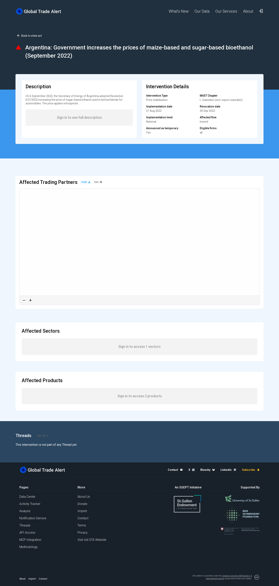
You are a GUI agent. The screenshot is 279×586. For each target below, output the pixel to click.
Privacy (83, 532)
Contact (83, 518)
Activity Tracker (29, 504)
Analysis (24, 511)
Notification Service (32, 518)
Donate (82, 504)
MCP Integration (30, 540)
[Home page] (42, 11)
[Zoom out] (24, 300)
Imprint (82, 511)
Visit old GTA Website (92, 540)
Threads (24, 525)
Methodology (28, 547)
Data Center (27, 497)
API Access (27, 532)
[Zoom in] (30, 300)
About (22, 578)
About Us (84, 497)
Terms (82, 525)
